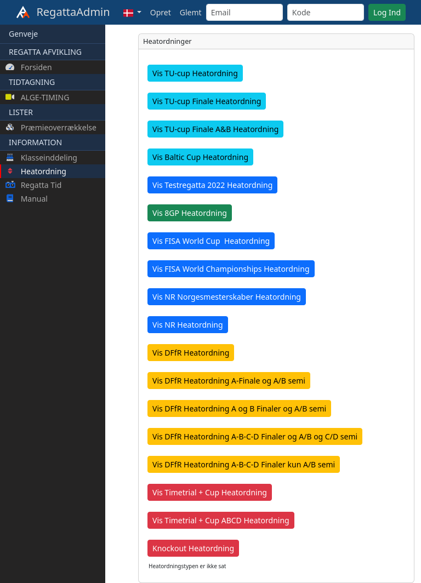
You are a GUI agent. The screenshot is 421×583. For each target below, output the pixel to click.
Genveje (23, 33)
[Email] (244, 12)
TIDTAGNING (32, 82)
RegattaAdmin (62, 12)
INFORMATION (35, 142)
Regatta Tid (33, 185)
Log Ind (387, 12)
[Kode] (325, 12)
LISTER (21, 112)
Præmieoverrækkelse (50, 127)
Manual (26, 198)
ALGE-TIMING (37, 97)
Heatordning (35, 171)
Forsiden (28, 67)
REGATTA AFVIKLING (45, 52)
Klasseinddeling (41, 157)
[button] (132, 12)
